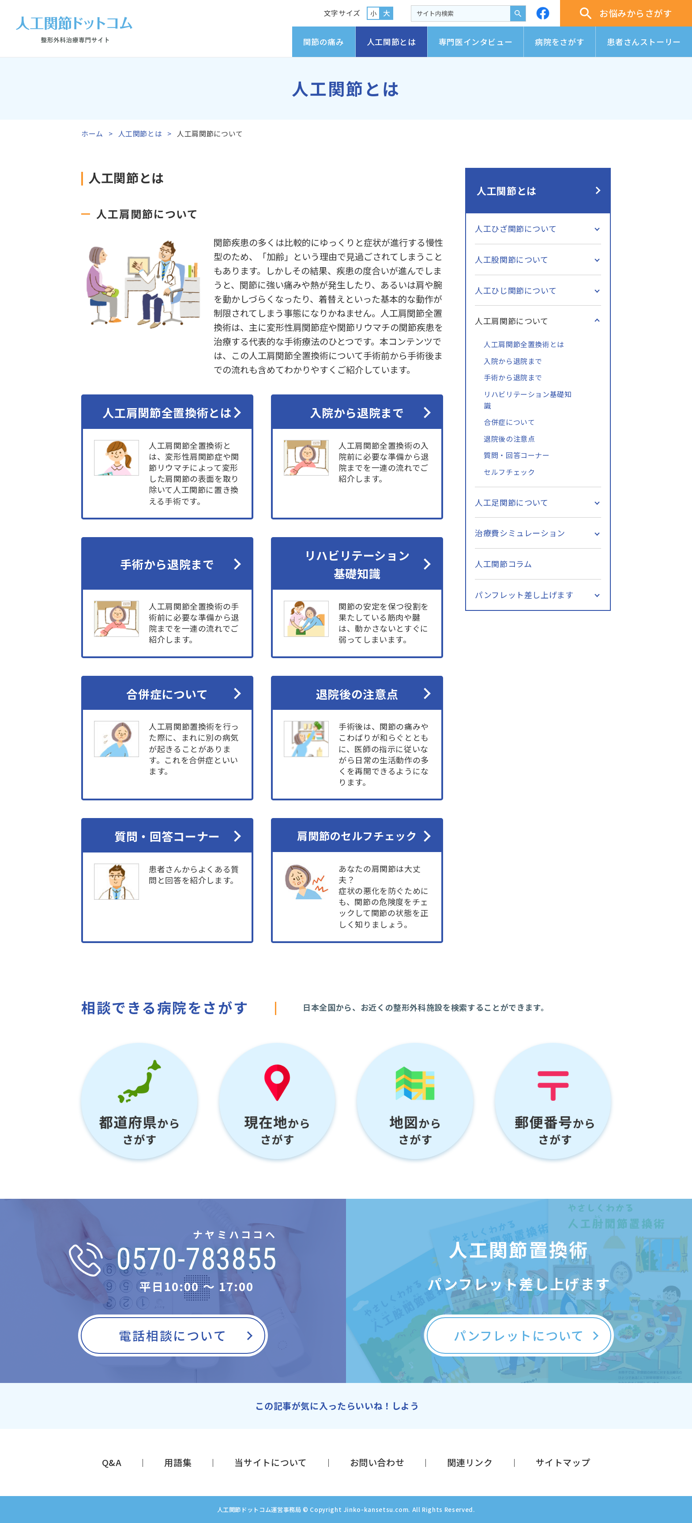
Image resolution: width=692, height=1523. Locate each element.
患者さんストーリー (644, 41)
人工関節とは (391, 41)
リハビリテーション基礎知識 (357, 564)
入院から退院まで (357, 412)
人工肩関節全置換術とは (167, 412)
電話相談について (173, 1335)
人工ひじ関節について (516, 290)
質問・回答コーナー (167, 836)
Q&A (112, 1462)
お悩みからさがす (626, 13)
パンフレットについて (519, 1335)
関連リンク (470, 1462)
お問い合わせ (377, 1462)
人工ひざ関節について (516, 228)
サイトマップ (563, 1462)
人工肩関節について (512, 320)
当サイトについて (270, 1462)
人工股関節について (512, 259)
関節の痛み (323, 41)
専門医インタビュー (476, 41)
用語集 (178, 1462)
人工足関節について (512, 502)
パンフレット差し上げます (524, 594)
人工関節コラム (503, 563)
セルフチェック (509, 471)
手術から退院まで (167, 564)
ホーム (92, 133)
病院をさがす (559, 41)
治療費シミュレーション (520, 532)
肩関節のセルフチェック (357, 835)
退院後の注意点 (357, 694)
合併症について (167, 694)
